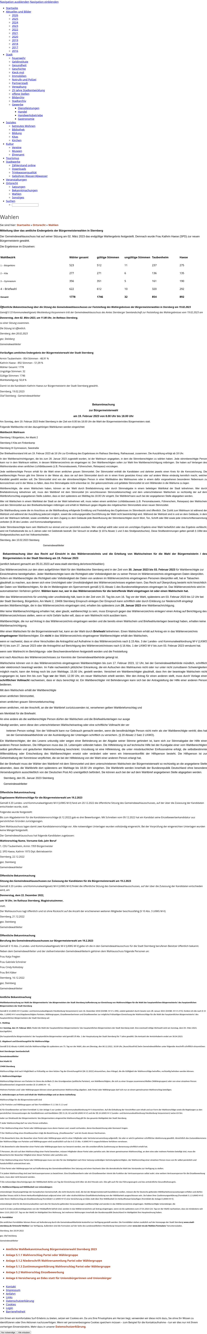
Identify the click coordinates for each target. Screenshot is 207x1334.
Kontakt (11, 1286)
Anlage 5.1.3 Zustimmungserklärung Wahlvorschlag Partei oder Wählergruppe (58, 1266)
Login (9, 1308)
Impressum (13, 1290)
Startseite (23, 225)
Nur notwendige (8, 1332)
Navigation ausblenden (14, 2)
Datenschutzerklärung (20, 1301)
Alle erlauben (24, 1332)
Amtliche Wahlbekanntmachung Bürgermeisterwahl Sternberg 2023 (51, 1249)
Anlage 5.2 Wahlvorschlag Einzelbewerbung (35, 1272)
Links (9, 1297)
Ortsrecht (39, 225)
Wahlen (53, 225)
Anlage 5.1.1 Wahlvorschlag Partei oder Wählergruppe (42, 1255)
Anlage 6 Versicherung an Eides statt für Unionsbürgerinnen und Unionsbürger (59, 1278)
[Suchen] (25, 205)
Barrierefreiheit (15, 1311)
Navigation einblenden (44, 2)
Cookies (11, 1304)
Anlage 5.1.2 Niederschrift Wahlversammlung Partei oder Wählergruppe (54, 1260)
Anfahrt (11, 1293)
